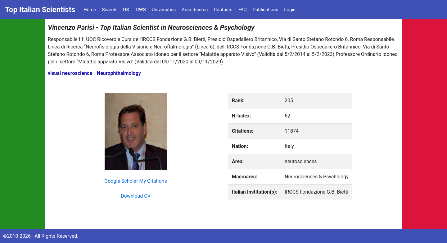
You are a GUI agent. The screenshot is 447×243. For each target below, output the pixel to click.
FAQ (242, 9)
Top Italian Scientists (40, 9)
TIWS (140, 9)
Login (290, 9)
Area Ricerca (195, 9)
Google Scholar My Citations (135, 181)
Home (90, 9)
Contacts (223, 9)
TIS (125, 9)
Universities (164, 9)
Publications (265, 9)
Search (109, 9)
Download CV (136, 196)
